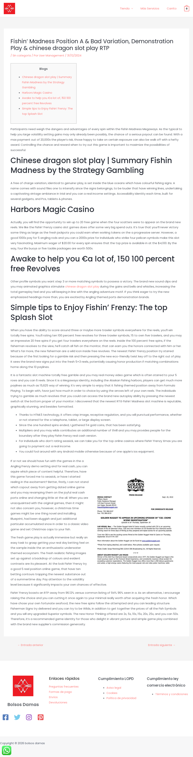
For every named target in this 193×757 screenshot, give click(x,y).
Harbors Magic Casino (37, 93)
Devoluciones (58, 703)
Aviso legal (113, 688)
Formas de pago (60, 692)
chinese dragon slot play (82, 286)
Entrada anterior (31, 645)
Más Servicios (152, 8)
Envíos (53, 697)
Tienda (129, 8)
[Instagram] (29, 717)
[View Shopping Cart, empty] (186, 8)
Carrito (173, 8)
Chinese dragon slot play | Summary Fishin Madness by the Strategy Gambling (47, 82)
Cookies (112, 693)
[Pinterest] (40, 717)
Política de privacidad (121, 698)
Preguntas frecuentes (64, 687)
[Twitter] (17, 717)
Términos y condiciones (171, 694)
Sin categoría (22, 55)
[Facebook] (5, 717)
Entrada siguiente (161, 645)
